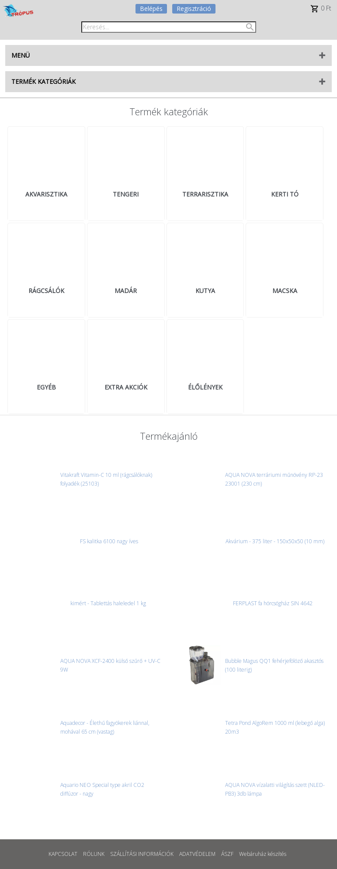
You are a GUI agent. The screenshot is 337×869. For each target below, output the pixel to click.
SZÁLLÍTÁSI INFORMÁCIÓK (142, 854)
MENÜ (20, 55)
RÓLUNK (93, 854)
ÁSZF (227, 854)
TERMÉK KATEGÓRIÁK (43, 81)
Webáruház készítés (262, 854)
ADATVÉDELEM (197, 854)
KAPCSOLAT (63, 854)
